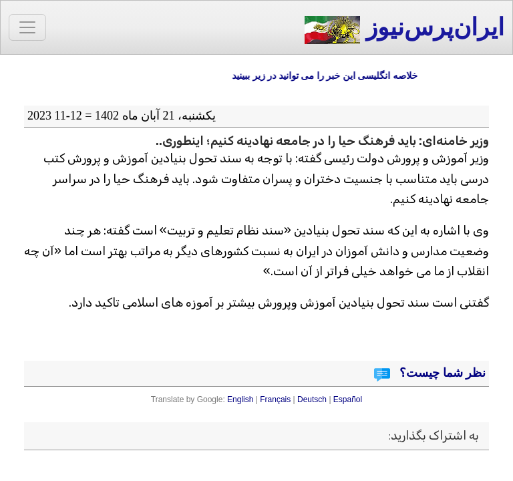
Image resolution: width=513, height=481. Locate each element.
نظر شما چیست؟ (441, 372)
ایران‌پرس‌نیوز (404, 29)
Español (347, 399)
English (240, 399)
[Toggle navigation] (27, 27)
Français (275, 399)
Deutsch (312, 399)
